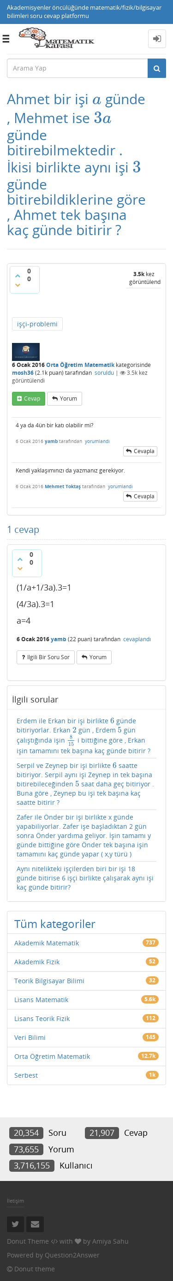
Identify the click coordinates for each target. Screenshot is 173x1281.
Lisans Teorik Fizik (42, 1018)
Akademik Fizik (37, 961)
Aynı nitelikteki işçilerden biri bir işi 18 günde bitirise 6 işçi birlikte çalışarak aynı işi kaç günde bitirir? (85, 877)
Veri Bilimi (30, 1037)
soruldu (104, 373)
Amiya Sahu (110, 1241)
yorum (68, 398)
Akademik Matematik (46, 943)
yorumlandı (97, 441)
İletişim (15, 1200)
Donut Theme (28, 1241)
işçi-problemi (37, 323)
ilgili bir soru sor (48, 657)
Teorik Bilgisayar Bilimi (49, 980)
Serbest (26, 1075)
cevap (32, 398)
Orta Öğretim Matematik (80, 365)
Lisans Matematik (41, 999)
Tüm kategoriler (54, 923)
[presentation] (96, 98)
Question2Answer (72, 1255)
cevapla (144, 451)
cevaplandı (137, 639)
